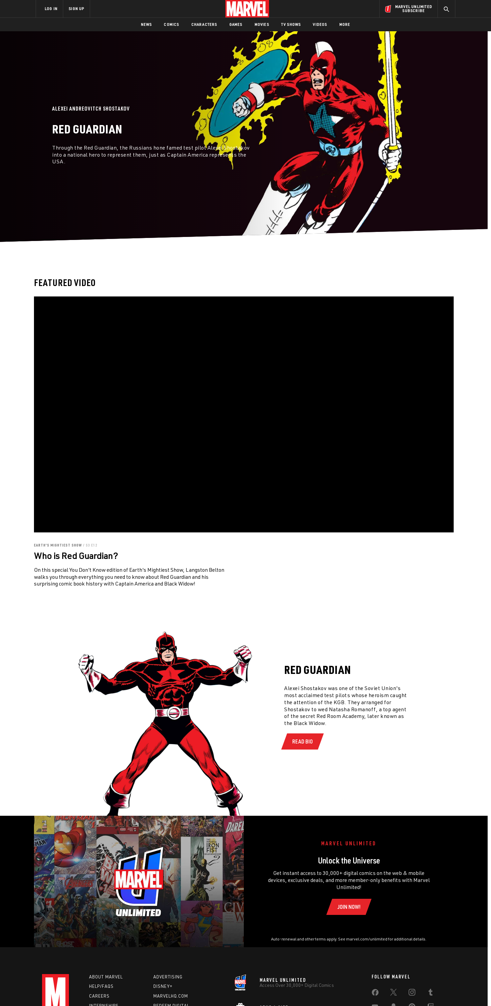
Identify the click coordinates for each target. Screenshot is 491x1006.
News (146, 24)
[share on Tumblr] (430, 993)
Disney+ (163, 986)
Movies (262, 24)
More (344, 24)
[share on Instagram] (412, 993)
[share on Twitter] (393, 993)
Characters (204, 24)
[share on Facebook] (375, 994)
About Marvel (106, 976)
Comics (171, 24)
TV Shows (291, 24)
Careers (99, 996)
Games (235, 24)
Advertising (168, 976)
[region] (244, 414)
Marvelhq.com (170, 996)
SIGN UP (76, 8)
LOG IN (51, 8)
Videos (320, 24)
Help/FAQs (101, 986)
